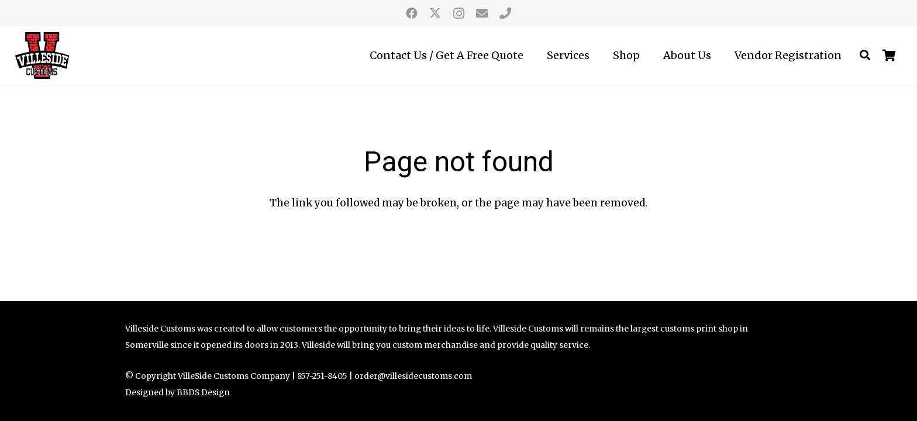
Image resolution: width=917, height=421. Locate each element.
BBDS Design (203, 393)
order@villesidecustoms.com (413, 376)
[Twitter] (435, 13)
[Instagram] (458, 13)
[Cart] (889, 55)
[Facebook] (411, 13)
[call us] (505, 13)
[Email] (482, 13)
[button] (865, 56)
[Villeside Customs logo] (42, 55)
